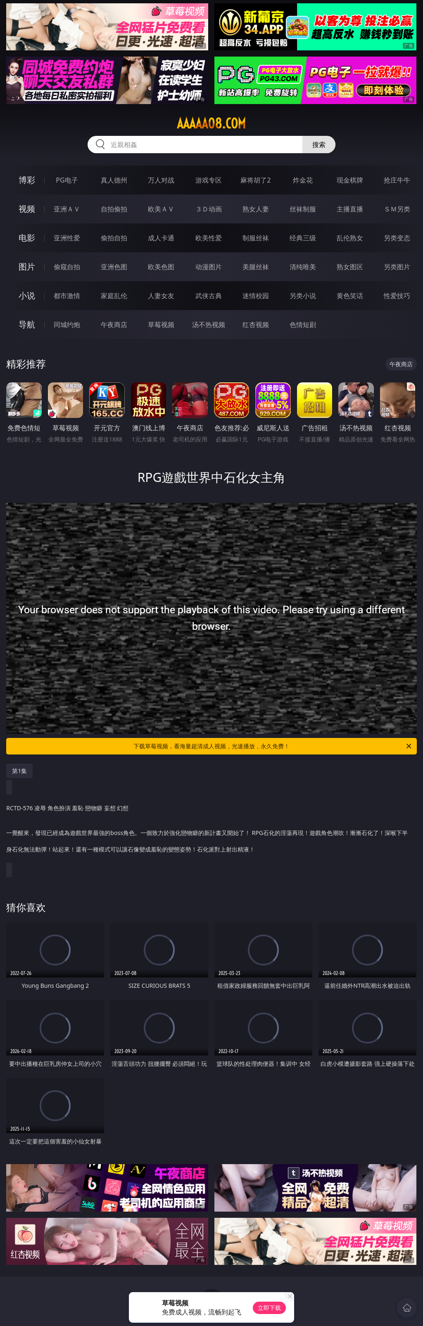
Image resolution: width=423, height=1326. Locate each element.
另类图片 (397, 266)
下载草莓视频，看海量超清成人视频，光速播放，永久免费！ (273, 746)
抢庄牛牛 (397, 180)
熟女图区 (350, 266)
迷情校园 (255, 295)
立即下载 (269, 1308)
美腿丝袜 (255, 266)
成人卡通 (161, 237)
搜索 (319, 144)
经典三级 (303, 237)
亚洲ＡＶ (67, 208)
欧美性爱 (208, 237)
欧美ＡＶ (161, 208)
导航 (27, 324)
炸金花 (303, 180)
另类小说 (303, 295)
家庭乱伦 (114, 295)
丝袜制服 (303, 208)
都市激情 (67, 295)
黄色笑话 (350, 295)
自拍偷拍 (114, 208)
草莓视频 (161, 324)
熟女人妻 (255, 208)
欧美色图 (161, 266)
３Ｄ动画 (208, 208)
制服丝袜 (255, 237)
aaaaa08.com (211, 123)
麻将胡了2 (255, 180)
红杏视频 (255, 324)
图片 (27, 266)
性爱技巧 (397, 295)
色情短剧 (303, 324)
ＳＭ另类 (397, 208)
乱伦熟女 (350, 237)
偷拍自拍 (114, 237)
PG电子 (67, 180)
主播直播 (350, 208)
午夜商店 (114, 324)
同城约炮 (67, 324)
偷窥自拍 (67, 266)
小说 (27, 295)
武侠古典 (208, 295)
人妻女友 (161, 295)
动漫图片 (208, 266)
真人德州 (114, 180)
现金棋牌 (350, 180)
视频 (27, 208)
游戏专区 (208, 180)
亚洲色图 (114, 266)
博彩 (27, 179)
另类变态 (397, 237)
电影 (27, 237)
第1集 (19, 771)
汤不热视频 (208, 324)
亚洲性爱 (67, 237)
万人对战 (161, 180)
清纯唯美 (303, 266)
